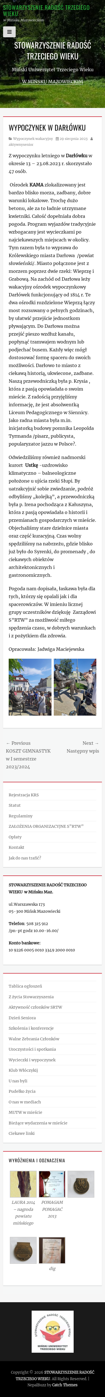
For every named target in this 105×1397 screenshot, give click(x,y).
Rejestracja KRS (24, 794)
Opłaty (15, 837)
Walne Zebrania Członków (34, 1038)
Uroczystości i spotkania (32, 1049)
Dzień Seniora (22, 1017)
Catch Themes (65, 1385)
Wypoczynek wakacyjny (33, 139)
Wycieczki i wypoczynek (32, 1059)
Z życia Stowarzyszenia (31, 996)
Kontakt (16, 847)
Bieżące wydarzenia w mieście (38, 1123)
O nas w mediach (25, 1102)
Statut (15, 805)
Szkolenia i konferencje (31, 1028)
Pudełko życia (22, 1091)
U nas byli (18, 1081)
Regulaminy (20, 816)
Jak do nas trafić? (25, 858)
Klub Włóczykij (23, 1070)
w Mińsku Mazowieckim (52, 81)
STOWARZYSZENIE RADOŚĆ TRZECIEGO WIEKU (46, 10)
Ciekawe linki (22, 1133)
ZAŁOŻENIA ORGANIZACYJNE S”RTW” (46, 826)
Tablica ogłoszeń (25, 986)
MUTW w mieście (25, 1112)
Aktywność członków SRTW (35, 1007)
